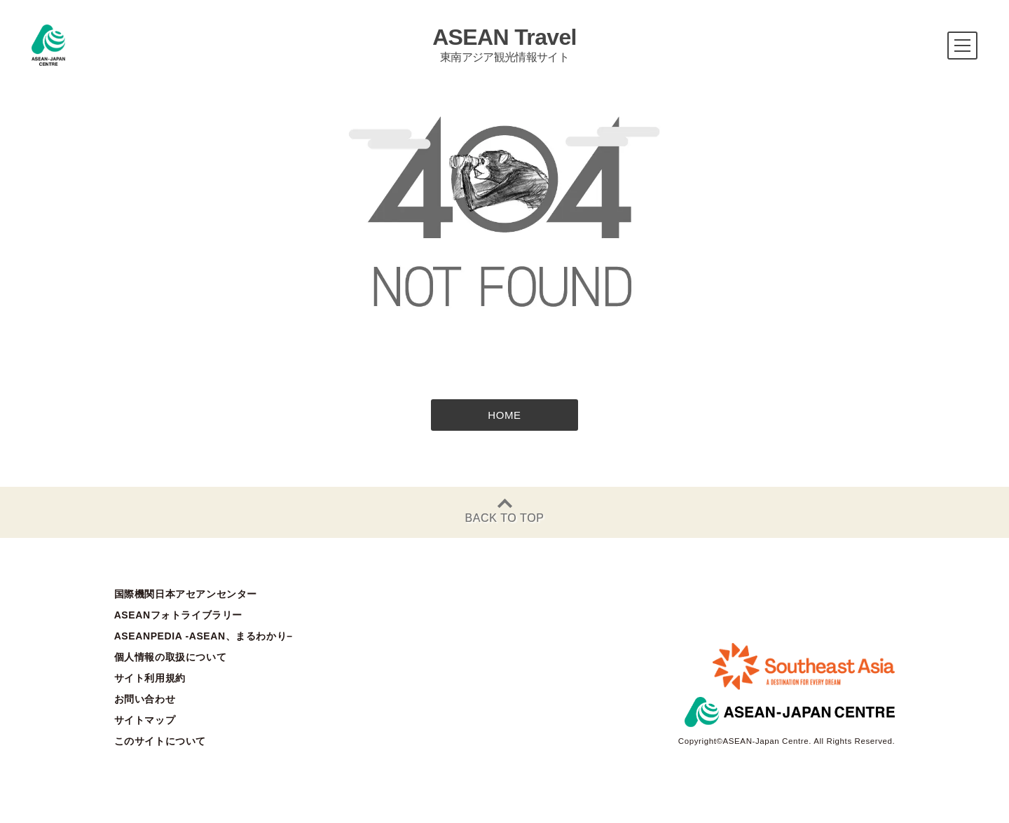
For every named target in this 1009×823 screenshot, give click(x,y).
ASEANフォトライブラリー (178, 615)
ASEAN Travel (504, 44)
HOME (504, 415)
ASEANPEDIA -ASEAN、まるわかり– (203, 636)
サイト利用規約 (150, 678)
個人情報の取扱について (170, 657)
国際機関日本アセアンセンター (185, 594)
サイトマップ (145, 720)
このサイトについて (160, 741)
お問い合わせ (145, 699)
